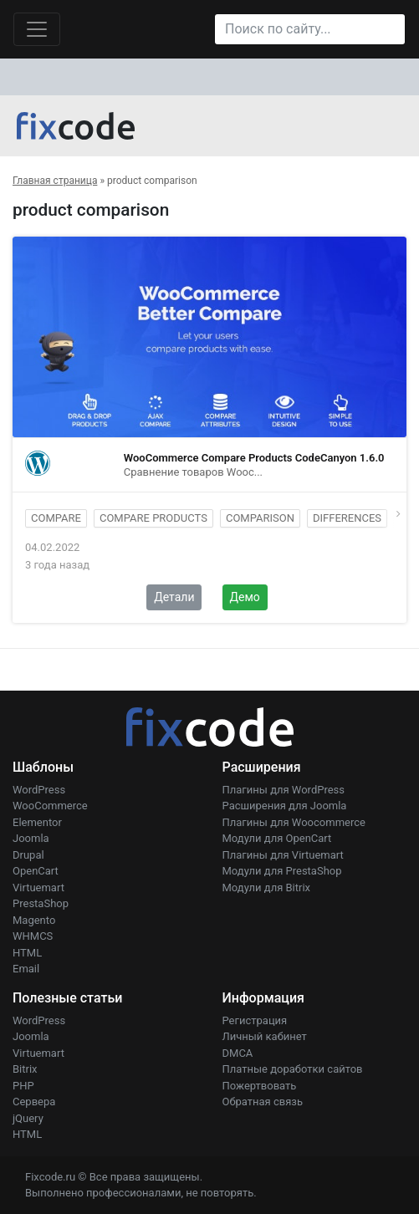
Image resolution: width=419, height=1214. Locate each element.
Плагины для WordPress (283, 789)
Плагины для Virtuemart (283, 855)
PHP (23, 1085)
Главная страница (55, 180)
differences (347, 518)
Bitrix (25, 1069)
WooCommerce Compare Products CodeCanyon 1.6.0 (254, 457)
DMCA (237, 1053)
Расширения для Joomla (284, 805)
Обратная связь (263, 1101)
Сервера (34, 1101)
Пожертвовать (259, 1085)
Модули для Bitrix (266, 887)
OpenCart (36, 871)
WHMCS (33, 936)
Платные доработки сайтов (292, 1069)
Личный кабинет (264, 1036)
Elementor (37, 822)
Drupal (28, 855)
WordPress (39, 789)
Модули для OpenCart (277, 838)
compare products (153, 518)
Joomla (31, 838)
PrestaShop (41, 903)
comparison (260, 518)
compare (56, 518)
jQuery (28, 1118)
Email (26, 968)
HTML (27, 952)
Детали (174, 597)
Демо (245, 597)
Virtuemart (38, 887)
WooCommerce (50, 805)
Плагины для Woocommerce (293, 822)
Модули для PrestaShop (282, 871)
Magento (34, 920)
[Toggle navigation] (36, 29)
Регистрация (255, 1020)
